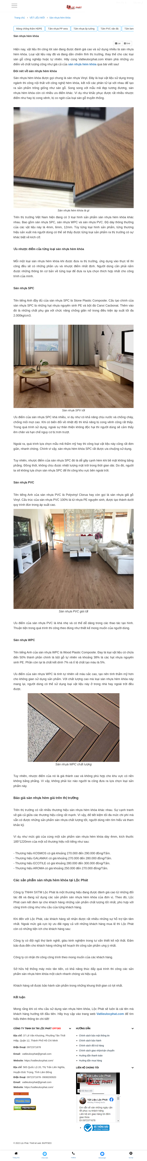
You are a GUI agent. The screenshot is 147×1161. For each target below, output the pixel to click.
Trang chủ (19, 17)
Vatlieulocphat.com (110, 1014)
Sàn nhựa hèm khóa (60, 17)
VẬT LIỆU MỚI (37, 17)
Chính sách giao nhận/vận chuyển (96, 1050)
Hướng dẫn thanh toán (91, 1055)
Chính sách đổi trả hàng (91, 1045)
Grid (127, 43)
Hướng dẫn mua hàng (90, 1060)
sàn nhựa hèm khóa (82, 64)
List (117, 43)
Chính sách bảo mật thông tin (94, 1035)
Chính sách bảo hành (90, 1040)
